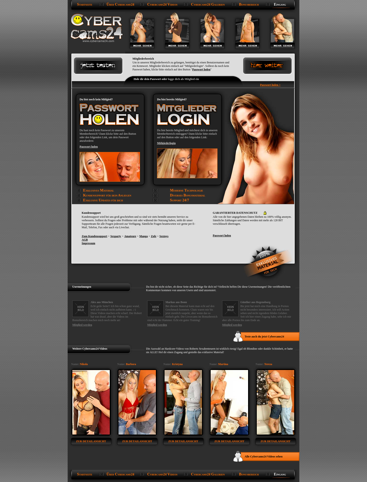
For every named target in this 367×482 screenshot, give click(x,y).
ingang (280, 4)
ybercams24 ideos (162, 4)
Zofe (153, 236)
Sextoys (164, 236)
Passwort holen (201, 69)
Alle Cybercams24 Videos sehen (264, 456)
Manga (143, 236)
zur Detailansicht (91, 441)
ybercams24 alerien (208, 4)
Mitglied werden (82, 324)
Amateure (130, 236)
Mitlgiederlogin (166, 143)
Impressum (88, 243)
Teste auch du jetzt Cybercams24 (264, 336)
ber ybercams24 (120, 4)
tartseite (84, 4)
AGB (85, 239)
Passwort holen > (270, 85)
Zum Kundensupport (94, 236)
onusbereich (249, 4)
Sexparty (115, 236)
